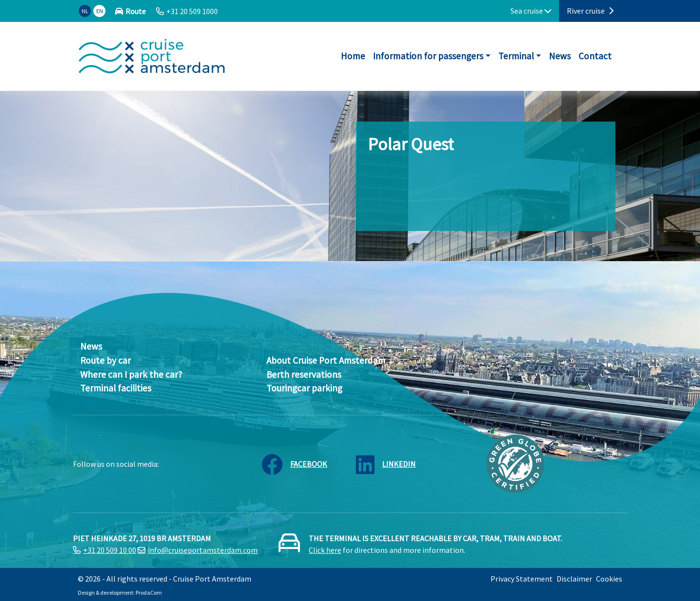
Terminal (516, 56)
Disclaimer (574, 578)
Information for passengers (428, 56)
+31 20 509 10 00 (109, 550)
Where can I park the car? (131, 374)
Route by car (105, 360)
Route (135, 11)
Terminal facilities (115, 388)
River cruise (590, 11)
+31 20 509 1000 (192, 11)
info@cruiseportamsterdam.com (203, 550)
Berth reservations (303, 374)
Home (353, 56)
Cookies (609, 578)
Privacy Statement (521, 578)
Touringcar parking (304, 388)
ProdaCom (149, 592)
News (560, 56)
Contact (595, 56)
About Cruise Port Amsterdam (325, 360)
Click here (325, 550)
